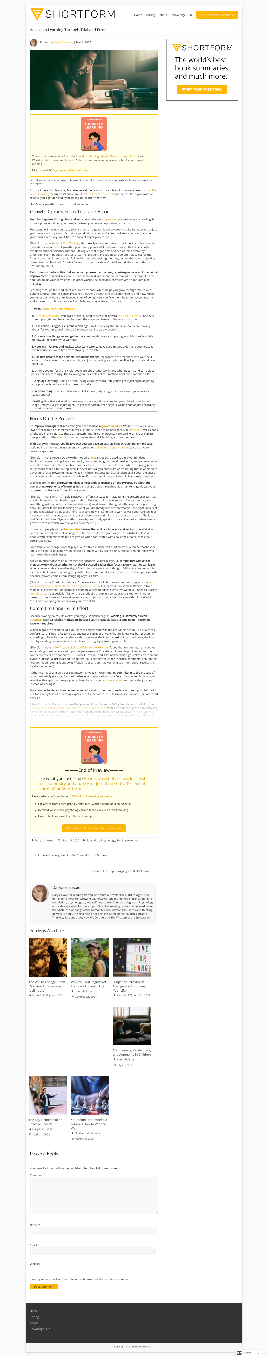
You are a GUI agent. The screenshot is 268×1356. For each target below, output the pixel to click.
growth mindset (111, 426)
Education (92, 839)
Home (138, 15)
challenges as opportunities (111, 447)
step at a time (111, 219)
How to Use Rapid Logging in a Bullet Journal (123, 870)
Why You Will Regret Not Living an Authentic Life (88, 982)
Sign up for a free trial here (70, 170)
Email (34, 1244)
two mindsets (66, 437)
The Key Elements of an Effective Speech (45, 1120)
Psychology (108, 839)
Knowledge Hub (182, 15)
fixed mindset (72, 529)
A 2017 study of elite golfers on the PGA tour (80, 647)
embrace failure (113, 680)
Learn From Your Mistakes (58, 309)
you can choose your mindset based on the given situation (92, 584)
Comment (37, 1174)
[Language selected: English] (248, 1352)
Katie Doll (38, 994)
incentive (36, 620)
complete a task (40, 593)
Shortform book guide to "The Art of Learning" (106, 156)
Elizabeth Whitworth (88, 1132)
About (163, 15)
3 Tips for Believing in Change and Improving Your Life (129, 984)
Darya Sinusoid (63, 42)
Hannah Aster (83, 990)
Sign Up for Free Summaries (217, 15)
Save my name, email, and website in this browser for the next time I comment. (80, 1277)
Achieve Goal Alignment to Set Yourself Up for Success (71, 854)
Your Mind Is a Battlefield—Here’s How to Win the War (89, 1122)
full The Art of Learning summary (91, 796)
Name (35, 1224)
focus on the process (99, 194)
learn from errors (129, 316)
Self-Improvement (128, 839)
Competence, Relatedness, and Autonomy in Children (132, 1051)
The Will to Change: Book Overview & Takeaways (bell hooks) (47, 984)
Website (35, 1262)
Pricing (150, 15)
